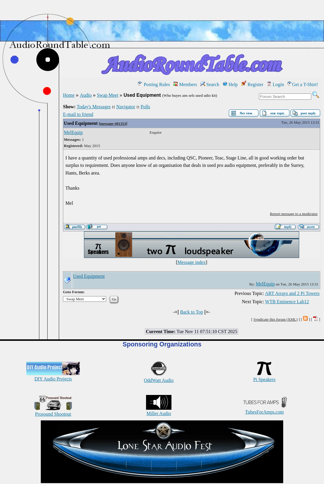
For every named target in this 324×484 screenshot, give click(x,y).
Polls (145, 106)
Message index (191, 262)
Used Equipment (81, 123)
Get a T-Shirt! (302, 84)
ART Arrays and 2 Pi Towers (292, 293)
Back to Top (191, 311)
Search (209, 84)
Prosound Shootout (53, 411)
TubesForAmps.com (264, 409)
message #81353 (113, 123)
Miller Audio (158, 411)
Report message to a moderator (294, 214)
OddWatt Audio (159, 377)
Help (230, 84)
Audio (86, 95)
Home (68, 95)
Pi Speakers (264, 377)
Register (252, 84)
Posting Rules (154, 84)
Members (185, 84)
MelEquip (73, 132)
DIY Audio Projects (53, 376)
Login (275, 84)
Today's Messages (94, 106)
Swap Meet (107, 95)
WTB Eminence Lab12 (287, 301)
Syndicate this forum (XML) (275, 319)
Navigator (125, 106)
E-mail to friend (78, 114)
